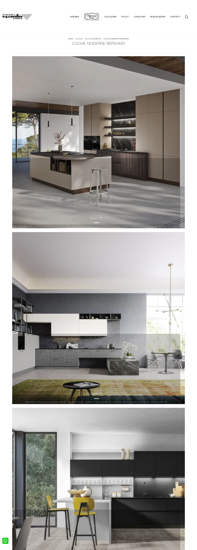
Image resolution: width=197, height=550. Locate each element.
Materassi (105, 517)
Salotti (59, 508)
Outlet (130, 8)
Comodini (17, 517)
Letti (15, 508)
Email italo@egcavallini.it (159, 527)
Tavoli (59, 514)
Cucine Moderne (93, 25)
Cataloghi (144, 8)
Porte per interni (108, 508)
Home (70, 25)
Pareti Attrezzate (65, 511)
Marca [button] (59, 52)
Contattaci (149, 511)
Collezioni (115, 8)
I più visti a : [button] (134, 52)
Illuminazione (107, 511)
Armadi (16, 514)
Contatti (180, 8)
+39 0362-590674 (135, 527)
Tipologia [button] (107, 52)
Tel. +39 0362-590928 (112, 527)
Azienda (79, 8)
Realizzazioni (162, 8)
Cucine (79, 25)
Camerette (18, 511)
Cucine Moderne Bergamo (116, 25)
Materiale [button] (82, 52)
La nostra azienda (153, 508)
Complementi (107, 514)
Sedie (59, 517)
